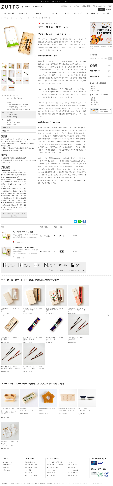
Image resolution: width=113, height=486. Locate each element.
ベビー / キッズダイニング (27, 18)
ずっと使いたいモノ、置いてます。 (32, 7)
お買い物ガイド (101, 71)
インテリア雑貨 (104, 13)
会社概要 (42, 483)
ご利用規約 (4, 483)
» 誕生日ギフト (94, 104)
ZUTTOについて (66, 6)
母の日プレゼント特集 (31, 464)
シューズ (66, 13)
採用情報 (49, 483)
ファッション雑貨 (9, 13)
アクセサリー (54, 13)
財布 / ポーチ (40, 13)
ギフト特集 (28, 470)
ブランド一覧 (28, 472)
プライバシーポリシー (16, 483)
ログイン (76, 6)
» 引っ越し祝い (94, 102)
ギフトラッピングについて (57, 270)
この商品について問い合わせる (76, 270)
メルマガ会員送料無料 (101, 65)
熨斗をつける (19, 242)
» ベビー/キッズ (94, 90)
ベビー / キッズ (14, 18)
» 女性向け (93, 86)
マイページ (6, 467)
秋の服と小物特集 (30, 462)
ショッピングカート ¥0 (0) (104, 6)
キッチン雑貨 (91, 13)
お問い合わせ (101, 76)
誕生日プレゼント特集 (31, 467)
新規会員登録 (86, 6)
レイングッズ (78, 13)
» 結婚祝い (93, 98)
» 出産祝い (93, 100)
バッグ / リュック (24, 13)
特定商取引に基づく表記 (31, 483)
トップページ (4, 18)
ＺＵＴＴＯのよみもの (31, 475)
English (108, 9)
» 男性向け (93, 88)
